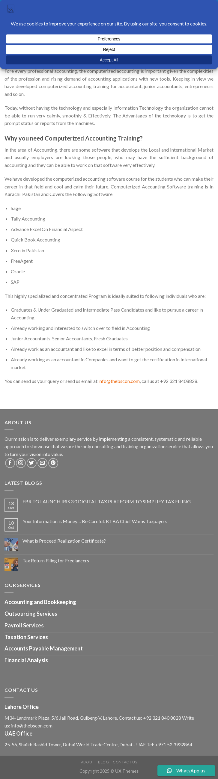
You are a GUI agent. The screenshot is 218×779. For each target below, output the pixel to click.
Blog (103, 762)
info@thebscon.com (119, 381)
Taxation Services (26, 637)
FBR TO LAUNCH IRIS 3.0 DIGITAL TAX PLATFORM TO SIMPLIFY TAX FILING (106, 501)
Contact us (125, 762)
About (87, 762)
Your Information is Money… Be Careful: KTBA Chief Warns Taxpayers (94, 521)
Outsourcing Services (30, 613)
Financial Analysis (26, 660)
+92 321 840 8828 (162, 718)
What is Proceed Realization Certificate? (64, 541)
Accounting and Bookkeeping (40, 602)
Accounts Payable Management (43, 648)
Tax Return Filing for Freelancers (55, 560)
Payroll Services (24, 625)
